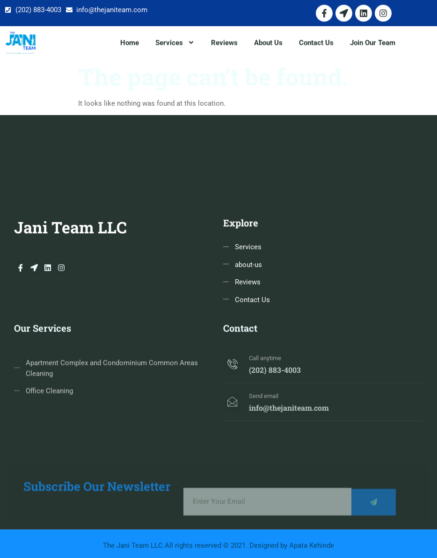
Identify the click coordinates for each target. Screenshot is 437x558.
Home (129, 43)
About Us (268, 43)
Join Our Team (372, 43)
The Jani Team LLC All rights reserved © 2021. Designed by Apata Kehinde (218, 548)
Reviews (224, 43)
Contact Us (316, 43)
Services (175, 44)
